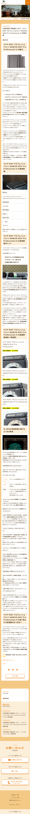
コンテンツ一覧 (15, 797)
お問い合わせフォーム (9, 660)
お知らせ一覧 (15, 795)
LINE (4, 484)
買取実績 (5, 40)
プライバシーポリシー (15, 804)
